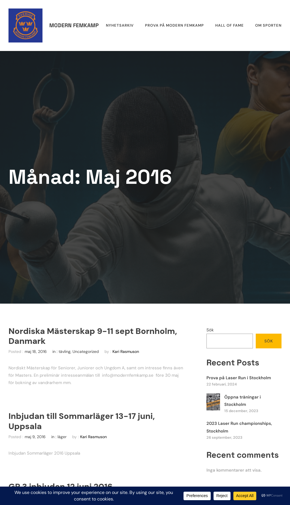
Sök (210, 330)
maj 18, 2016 (36, 351)
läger (62, 436)
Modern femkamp (74, 25)
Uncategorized (85, 351)
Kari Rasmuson (125, 351)
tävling (65, 351)
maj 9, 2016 (35, 436)
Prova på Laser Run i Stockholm (238, 378)
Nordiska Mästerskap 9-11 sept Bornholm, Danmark (92, 336)
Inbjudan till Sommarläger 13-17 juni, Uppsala (81, 421)
